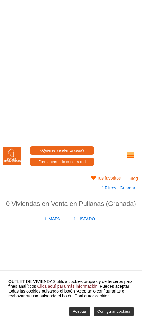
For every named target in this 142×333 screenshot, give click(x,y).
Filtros (109, 188)
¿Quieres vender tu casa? (62, 150)
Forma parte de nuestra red (62, 161)
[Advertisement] (71, 71)
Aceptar (79, 311)
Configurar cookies (113, 311)
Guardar (127, 188)
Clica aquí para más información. (68, 286)
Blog (133, 178)
